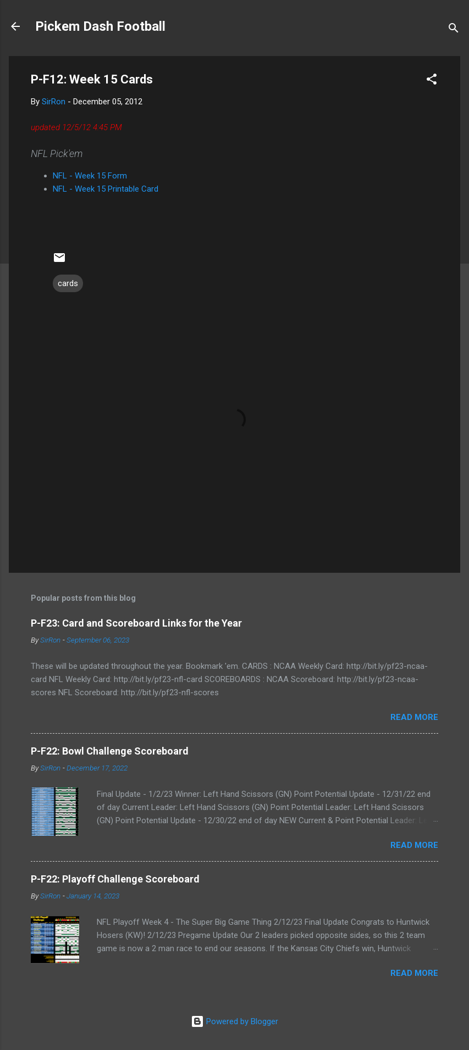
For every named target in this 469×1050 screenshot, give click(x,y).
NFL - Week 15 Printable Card (105, 189)
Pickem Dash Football (100, 26)
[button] (431, 81)
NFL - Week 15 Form (90, 176)
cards (68, 283)
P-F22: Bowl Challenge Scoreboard (110, 751)
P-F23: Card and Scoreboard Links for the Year (136, 623)
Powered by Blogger (234, 1021)
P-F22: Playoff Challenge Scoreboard (115, 879)
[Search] (453, 30)
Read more (414, 717)
